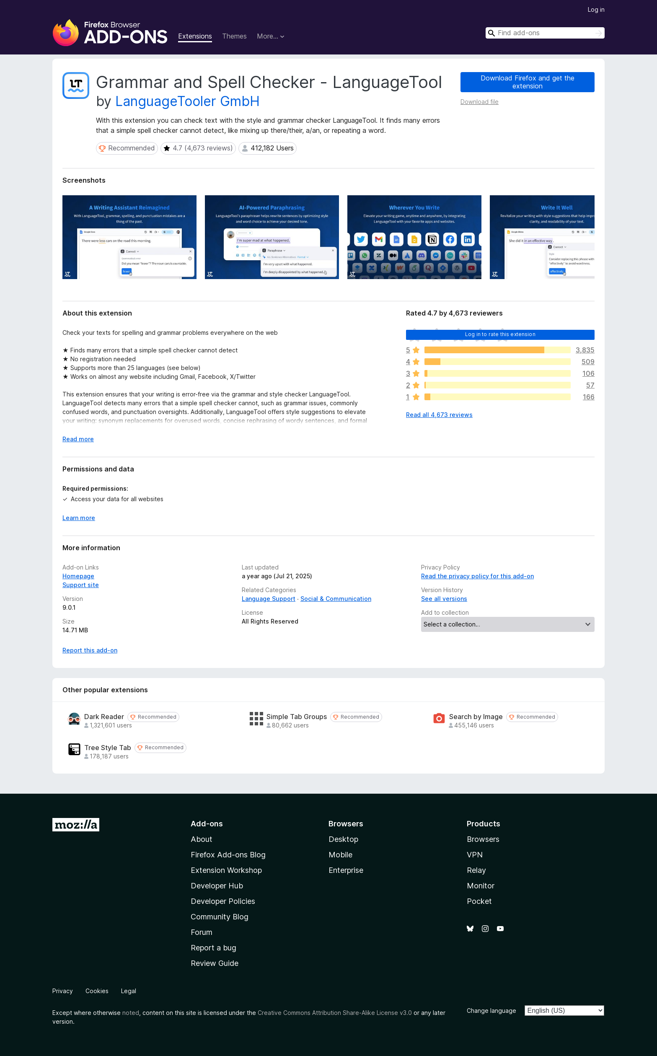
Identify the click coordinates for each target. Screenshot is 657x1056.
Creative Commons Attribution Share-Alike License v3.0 (335, 1012)
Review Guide (214, 963)
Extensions (195, 36)
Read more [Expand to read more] (78, 439)
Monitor (480, 885)
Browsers (483, 839)
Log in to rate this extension (500, 334)
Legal (128, 990)
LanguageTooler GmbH (187, 101)
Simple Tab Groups (296, 717)
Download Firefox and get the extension (527, 82)
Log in (596, 9)
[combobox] (545, 33)
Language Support (268, 598)
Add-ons (207, 823)
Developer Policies (223, 901)
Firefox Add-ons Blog (228, 854)
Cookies (97, 990)
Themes (234, 36)
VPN (475, 854)
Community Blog (219, 916)
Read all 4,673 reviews (439, 414)
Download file (479, 101)
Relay (476, 870)
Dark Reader (104, 717)
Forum (201, 932)
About (201, 839)
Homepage (78, 576)
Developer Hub (217, 885)
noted (130, 1012)
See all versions (444, 598)
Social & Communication (335, 598)
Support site (80, 584)
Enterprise (345, 870)
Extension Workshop (226, 870)
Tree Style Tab (107, 748)
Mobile (340, 854)
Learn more (78, 517)
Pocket (479, 901)
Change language (491, 1010)
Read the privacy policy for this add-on (477, 576)
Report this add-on (89, 650)
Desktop (343, 839)
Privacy (62, 990)
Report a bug (213, 947)
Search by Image (476, 717)
